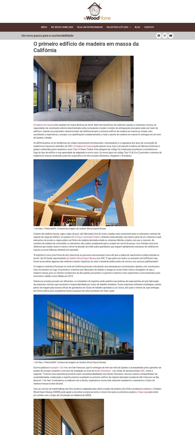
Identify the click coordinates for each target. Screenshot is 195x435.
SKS (142, 371)
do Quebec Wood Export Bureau (81, 258)
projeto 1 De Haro (60, 367)
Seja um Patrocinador (90, 27)
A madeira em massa (43, 125)
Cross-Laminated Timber (88, 237)
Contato (149, 27)
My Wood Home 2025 (62, 27)
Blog (137, 27)
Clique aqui (143, 392)
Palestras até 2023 (119, 27)
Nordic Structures (102, 371)
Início (44, 27)
